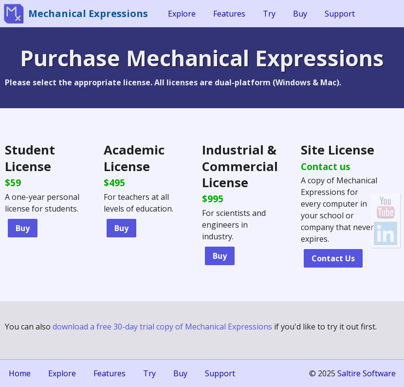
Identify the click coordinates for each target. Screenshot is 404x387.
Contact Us (333, 258)
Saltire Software (366, 373)
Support (340, 13)
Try (269, 13)
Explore (182, 13)
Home (20, 373)
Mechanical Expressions (88, 13)
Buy (300, 13)
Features (229, 13)
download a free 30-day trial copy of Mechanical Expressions (162, 326)
